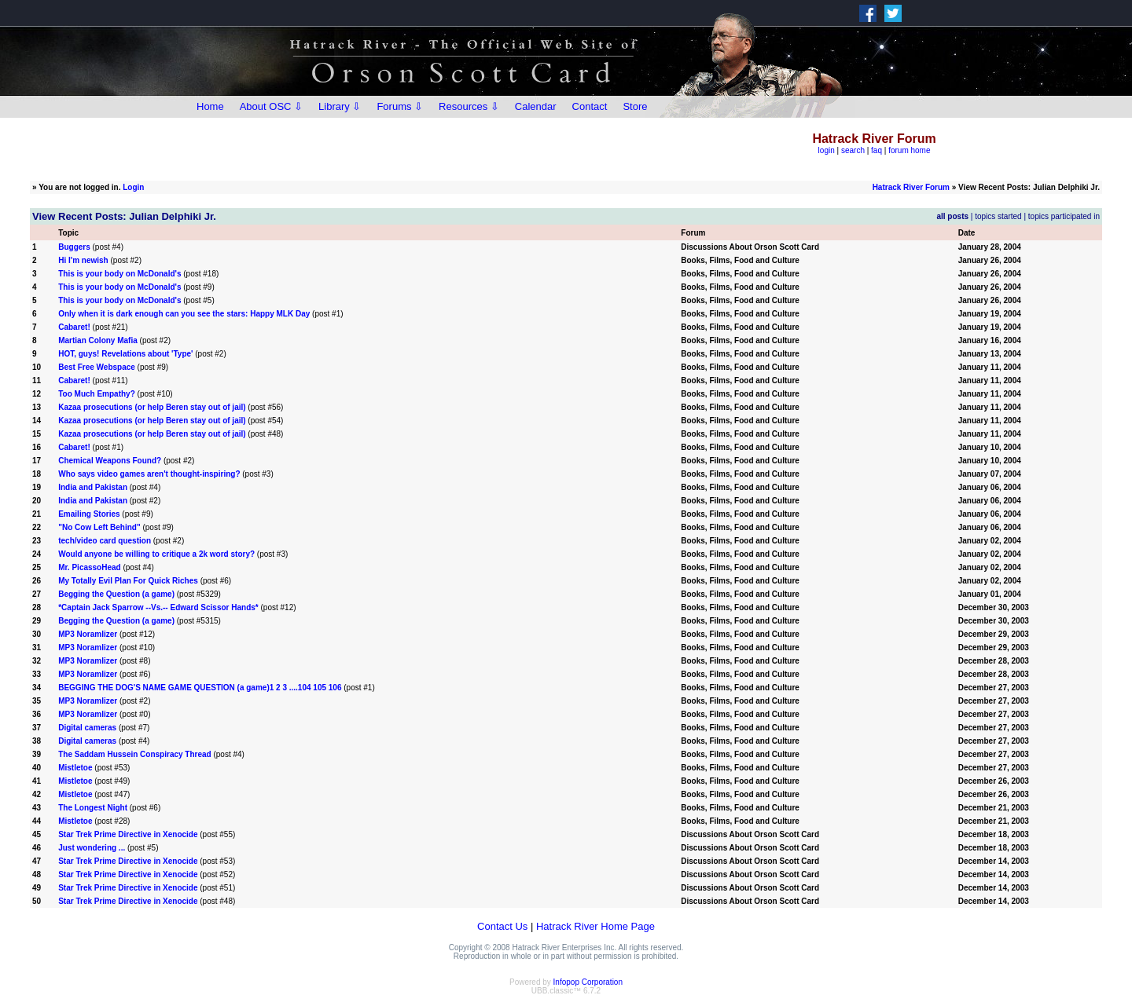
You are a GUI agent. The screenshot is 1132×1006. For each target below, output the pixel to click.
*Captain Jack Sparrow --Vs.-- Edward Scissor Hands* (158, 607)
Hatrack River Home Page (595, 926)
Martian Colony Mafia (98, 340)
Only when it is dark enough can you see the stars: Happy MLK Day (184, 313)
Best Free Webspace (96, 367)
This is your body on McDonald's (119, 273)
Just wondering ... (91, 847)
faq (876, 150)
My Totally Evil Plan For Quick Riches (128, 580)
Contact (590, 106)
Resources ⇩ (469, 106)
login (826, 150)
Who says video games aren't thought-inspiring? (149, 474)
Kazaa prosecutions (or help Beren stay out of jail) (151, 407)
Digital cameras (87, 727)
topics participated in (1064, 216)
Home (210, 106)
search (853, 150)
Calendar (536, 106)
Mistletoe (75, 767)
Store (635, 106)
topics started (998, 216)
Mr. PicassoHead (89, 567)
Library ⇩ (339, 106)
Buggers (74, 247)
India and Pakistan (92, 487)
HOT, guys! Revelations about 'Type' (125, 353)
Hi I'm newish (83, 260)
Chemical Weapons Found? (109, 460)
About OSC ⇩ (271, 106)
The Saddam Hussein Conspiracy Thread (134, 754)
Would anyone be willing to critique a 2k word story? (156, 554)
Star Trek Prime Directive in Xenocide (127, 834)
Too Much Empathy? (96, 394)
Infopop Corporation (588, 982)
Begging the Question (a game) (116, 594)
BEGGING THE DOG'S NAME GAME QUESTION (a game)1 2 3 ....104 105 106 (199, 687)
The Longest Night (92, 807)
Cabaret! (74, 327)
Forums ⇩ (400, 106)
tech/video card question (104, 540)
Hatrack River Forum (911, 187)
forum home (909, 150)
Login (133, 187)
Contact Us (502, 926)
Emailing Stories (88, 514)
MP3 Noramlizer (87, 634)
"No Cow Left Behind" (99, 527)
